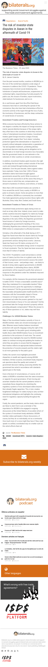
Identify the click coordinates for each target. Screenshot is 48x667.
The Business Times (18, 433)
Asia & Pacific (23, 21)
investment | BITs (19, 436)
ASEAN (8, 436)
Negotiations (11, 21)
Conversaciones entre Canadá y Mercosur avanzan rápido (22, 524)
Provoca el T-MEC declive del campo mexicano (18, 530)
